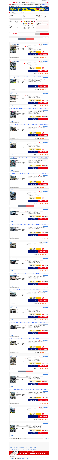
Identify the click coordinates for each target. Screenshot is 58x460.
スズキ (10, 449)
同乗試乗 (32, 25)
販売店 (33, 2)
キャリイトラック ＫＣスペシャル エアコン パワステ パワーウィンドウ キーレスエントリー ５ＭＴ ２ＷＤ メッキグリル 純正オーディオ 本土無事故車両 (30, 157)
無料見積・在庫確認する (43, 54)
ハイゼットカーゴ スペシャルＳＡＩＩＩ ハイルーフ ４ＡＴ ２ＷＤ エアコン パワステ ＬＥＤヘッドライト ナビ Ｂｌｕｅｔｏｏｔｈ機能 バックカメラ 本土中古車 (31, 338)
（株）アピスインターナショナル (32, 447)
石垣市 (21, 444)
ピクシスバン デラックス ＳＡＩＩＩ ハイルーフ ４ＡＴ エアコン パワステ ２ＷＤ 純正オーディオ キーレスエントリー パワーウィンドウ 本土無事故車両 (30, 240)
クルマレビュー (35, 4)
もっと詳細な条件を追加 (14, 33)
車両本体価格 (15, 22)
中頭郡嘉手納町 (18, 444)
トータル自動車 (11, 105)
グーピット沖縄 (39, 4)
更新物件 (32, 27)
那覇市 (27, 444)
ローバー (22, 449)
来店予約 (24, 25)
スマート (19, 449)
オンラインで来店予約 (33, 54)
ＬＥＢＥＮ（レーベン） (15, 447)
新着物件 (28, 27)
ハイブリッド (21, 4)
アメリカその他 (13, 449)
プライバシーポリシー (26, 458)
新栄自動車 (11, 447)
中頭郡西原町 (14, 444)
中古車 (10, 4)
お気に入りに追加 (46, 44)
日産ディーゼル (29, 449)
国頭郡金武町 (11, 444)
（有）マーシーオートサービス (22, 447)
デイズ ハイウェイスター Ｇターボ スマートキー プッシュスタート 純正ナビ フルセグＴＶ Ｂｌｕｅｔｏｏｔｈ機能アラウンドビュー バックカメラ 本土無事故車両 (30, 322)
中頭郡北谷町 (38, 444)
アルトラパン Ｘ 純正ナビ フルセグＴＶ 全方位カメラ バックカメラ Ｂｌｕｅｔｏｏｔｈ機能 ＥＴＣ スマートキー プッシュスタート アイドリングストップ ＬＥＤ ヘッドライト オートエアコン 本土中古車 (30, 273)
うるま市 (35, 444)
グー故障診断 (38, 17)
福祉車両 (25, 4)
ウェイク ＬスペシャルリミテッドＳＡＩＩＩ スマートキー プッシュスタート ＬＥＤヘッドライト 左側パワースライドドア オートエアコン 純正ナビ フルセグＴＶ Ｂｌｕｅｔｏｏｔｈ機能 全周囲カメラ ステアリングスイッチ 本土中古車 (31, 389)
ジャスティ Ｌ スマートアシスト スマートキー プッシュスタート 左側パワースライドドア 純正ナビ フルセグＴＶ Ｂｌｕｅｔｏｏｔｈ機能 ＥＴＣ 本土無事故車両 (30, 224)
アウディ (17, 449)
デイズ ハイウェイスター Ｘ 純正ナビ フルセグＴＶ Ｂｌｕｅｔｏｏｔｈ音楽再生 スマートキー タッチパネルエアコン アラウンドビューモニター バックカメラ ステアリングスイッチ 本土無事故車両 (30, 124)
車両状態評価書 (38, 100)
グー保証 (43, 17)
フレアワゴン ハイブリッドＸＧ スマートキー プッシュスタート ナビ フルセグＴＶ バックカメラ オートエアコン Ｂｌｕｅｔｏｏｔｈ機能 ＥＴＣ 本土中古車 (30, 173)
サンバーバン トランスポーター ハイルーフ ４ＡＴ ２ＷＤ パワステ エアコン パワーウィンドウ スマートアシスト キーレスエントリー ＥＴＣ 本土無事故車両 (30, 289)
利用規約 (23, 458)
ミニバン (17, 4)
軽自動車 (15, 4)
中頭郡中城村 (30, 444)
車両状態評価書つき (44, 16)
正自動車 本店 (27, 447)
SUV (19, 4)
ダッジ (32, 449)
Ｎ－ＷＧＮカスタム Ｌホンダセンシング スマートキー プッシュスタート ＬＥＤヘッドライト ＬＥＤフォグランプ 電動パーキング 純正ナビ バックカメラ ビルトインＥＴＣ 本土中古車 (30, 108)
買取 (41, 4)
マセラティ (34, 449)
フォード (26, 449)
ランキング (31, 4)
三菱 (23, 449)
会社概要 (20, 458)
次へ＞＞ (47, 438)
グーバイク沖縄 (44, 4)
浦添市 (32, 444)
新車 (24, 27)
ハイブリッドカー (29, 28)
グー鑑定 (29, 4)
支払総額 (10, 22)
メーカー (13, 4)
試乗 (28, 25)
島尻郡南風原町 (24, 444)
